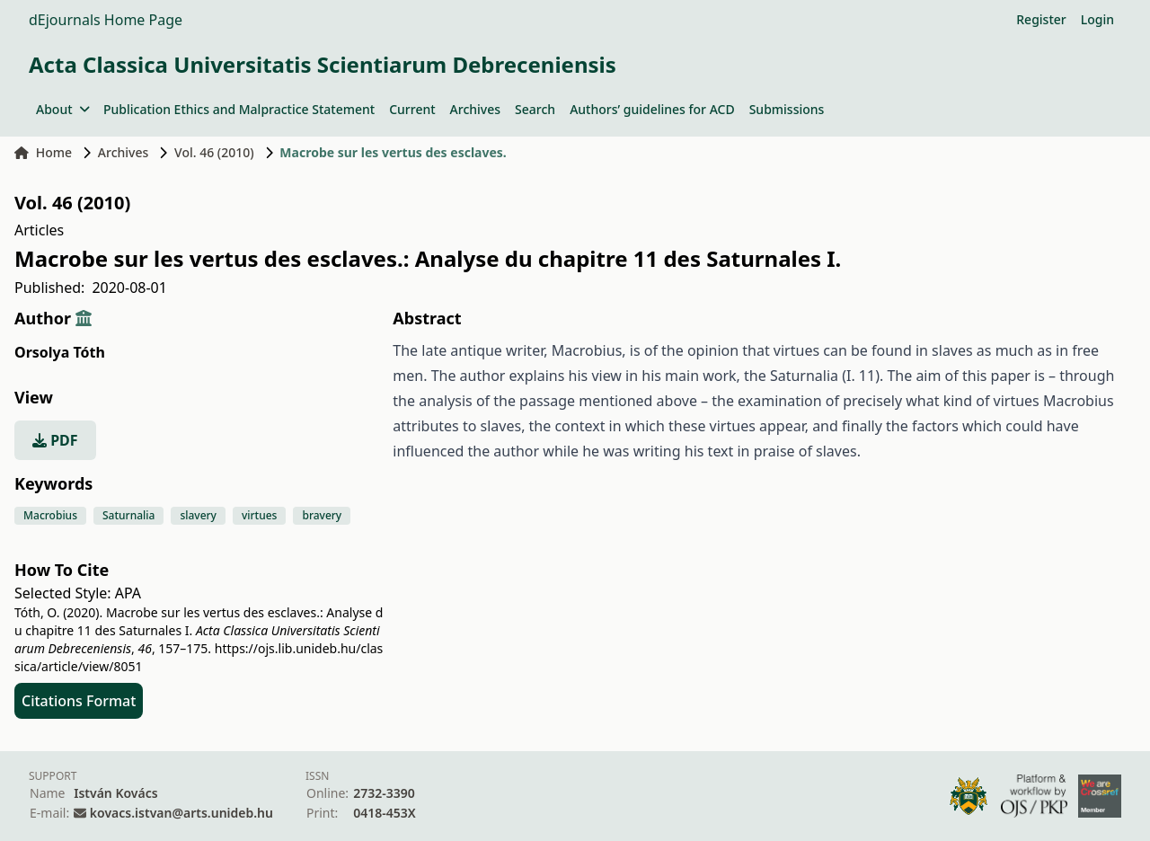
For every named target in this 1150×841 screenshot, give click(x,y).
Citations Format (79, 701)
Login (1097, 19)
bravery (321, 515)
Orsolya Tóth (59, 352)
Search (535, 109)
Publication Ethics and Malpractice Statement (239, 109)
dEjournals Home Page (105, 20)
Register (1041, 19)
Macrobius (50, 515)
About (62, 109)
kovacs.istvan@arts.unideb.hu (181, 812)
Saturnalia (128, 515)
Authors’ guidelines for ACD (652, 109)
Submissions (787, 109)
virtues (259, 515)
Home (43, 152)
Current (412, 109)
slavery (198, 515)
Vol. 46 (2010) (214, 152)
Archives (475, 109)
